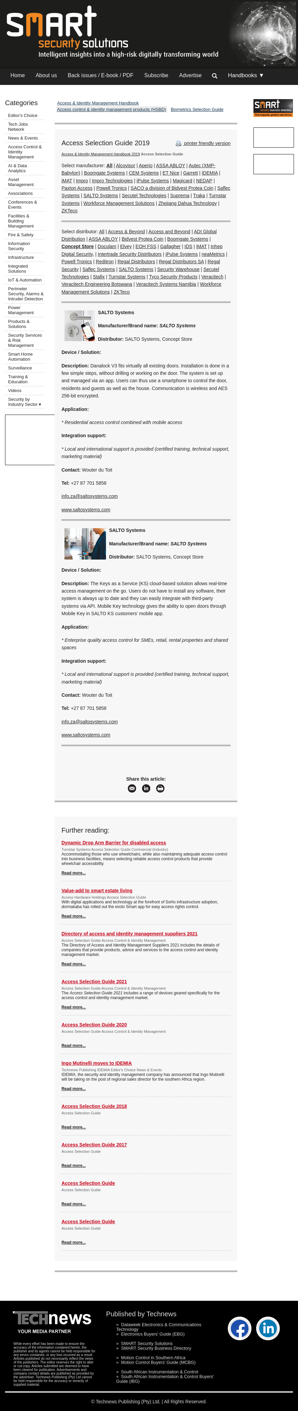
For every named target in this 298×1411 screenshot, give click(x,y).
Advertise (190, 75)
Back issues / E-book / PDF (101, 75)
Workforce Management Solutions (119, 203)
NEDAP (204, 180)
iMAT (66, 180)
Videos (15, 390)
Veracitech (212, 276)
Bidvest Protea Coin (142, 239)
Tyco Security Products (173, 276)
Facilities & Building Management (21, 221)
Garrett (190, 173)
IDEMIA (210, 173)
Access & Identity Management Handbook (98, 103)
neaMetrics (212, 254)
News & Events (23, 138)
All (101, 231)
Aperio (145, 165)
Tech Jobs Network (18, 127)
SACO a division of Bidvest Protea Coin (172, 188)
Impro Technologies (112, 180)
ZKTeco (69, 210)
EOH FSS (146, 246)
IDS (188, 246)
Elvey (126, 246)
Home (17, 75)
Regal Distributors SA (181, 261)
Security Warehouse (178, 269)
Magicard (182, 180)
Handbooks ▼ (246, 75)
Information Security (19, 246)
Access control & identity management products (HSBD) (111, 109)
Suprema (179, 195)
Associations (20, 193)
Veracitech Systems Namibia (166, 284)
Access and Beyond (169, 231)
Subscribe (156, 75)
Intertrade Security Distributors (130, 254)
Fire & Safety (20, 234)
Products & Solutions (19, 324)
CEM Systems (144, 173)
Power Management (21, 310)
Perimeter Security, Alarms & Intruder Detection (26, 293)
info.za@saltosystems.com (89, 496)
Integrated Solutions (18, 269)
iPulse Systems (153, 180)
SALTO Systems (100, 195)
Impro (82, 180)
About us (46, 75)
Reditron (105, 261)
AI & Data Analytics (17, 168)
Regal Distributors (136, 261)
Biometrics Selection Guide (197, 109)
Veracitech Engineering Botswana (96, 284)
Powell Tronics (111, 188)
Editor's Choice (22, 115)
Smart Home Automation (20, 357)
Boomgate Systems (104, 173)
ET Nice (171, 173)
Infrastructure (21, 257)
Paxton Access (76, 188)
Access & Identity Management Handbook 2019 (100, 154)
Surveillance (20, 367)
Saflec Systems (98, 269)
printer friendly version (202, 143)
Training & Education (18, 379)
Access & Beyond (126, 231)
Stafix (99, 276)
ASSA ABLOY (170, 165)
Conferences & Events (22, 205)
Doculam (107, 246)
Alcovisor (125, 165)
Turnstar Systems (127, 276)
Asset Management (21, 182)
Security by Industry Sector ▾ (24, 402)
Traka (199, 195)
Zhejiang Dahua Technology (187, 203)
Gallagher (170, 246)
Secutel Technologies (144, 195)
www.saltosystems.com (85, 509)
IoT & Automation (25, 279)
